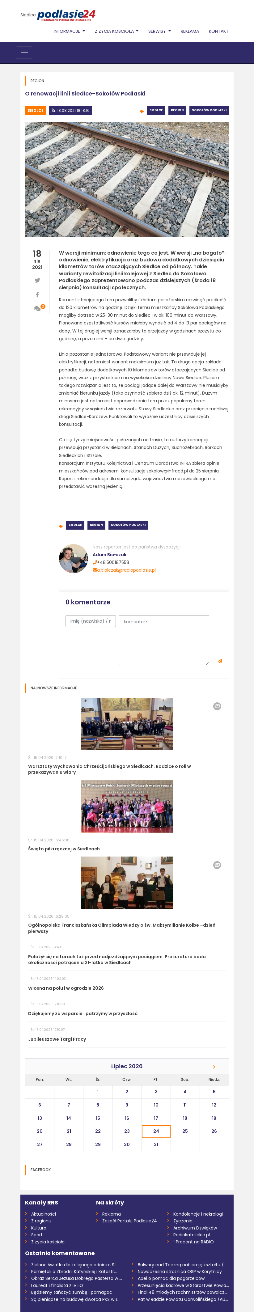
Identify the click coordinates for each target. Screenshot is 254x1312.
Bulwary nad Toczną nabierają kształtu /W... (183, 1265)
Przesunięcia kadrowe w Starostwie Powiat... (183, 1285)
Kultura (38, 1228)
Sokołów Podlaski (209, 110)
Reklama (190, 31)
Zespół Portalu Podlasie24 (129, 1221)
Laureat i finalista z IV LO (57, 1285)
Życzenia (183, 1221)
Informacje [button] (67, 31)
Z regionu (41, 1221)
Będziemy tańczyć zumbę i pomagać (71, 1292)
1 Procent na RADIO (193, 1242)
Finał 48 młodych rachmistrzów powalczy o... (183, 1292)
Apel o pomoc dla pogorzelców (171, 1278)
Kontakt (219, 31)
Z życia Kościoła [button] (115, 31)
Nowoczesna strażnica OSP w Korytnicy (180, 1271)
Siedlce (28, 15)
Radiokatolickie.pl (191, 1235)
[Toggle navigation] (24, 52)
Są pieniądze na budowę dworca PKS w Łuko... (76, 1299)
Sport (37, 1235)
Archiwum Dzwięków (195, 1228)
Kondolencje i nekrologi (198, 1214)
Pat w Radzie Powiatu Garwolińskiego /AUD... (183, 1299)
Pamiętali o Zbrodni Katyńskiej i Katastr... (74, 1271)
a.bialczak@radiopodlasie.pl (124, 570)
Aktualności (43, 1214)
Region (177, 110)
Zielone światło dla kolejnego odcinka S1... (74, 1265)
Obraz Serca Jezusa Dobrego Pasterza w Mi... (76, 1278)
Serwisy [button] (157, 31)
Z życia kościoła (48, 1242)
